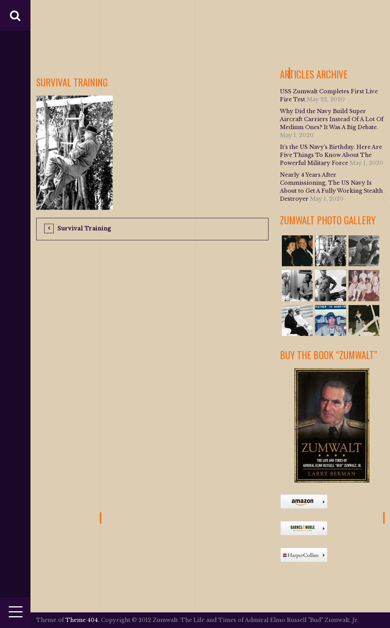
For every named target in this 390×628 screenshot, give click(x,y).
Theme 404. (82, 620)
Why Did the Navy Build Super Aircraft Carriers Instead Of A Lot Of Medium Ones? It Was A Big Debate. (332, 119)
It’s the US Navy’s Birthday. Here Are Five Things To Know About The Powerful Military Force (331, 155)
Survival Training (84, 228)
